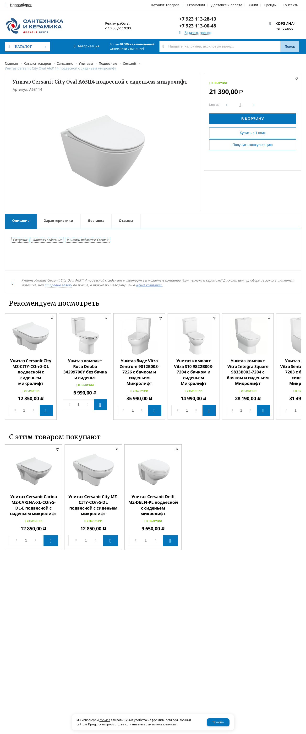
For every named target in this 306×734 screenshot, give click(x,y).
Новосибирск (21, 5)
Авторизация (88, 46)
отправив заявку (58, 285)
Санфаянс (65, 63)
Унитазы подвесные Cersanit (87, 240)
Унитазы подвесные (47, 240)
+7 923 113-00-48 (197, 26)
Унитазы (86, 63)
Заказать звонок (198, 33)
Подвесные (108, 63)
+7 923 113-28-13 (197, 19)
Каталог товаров (37, 63)
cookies (104, 720)
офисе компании (149, 285)
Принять (218, 722)
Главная (11, 63)
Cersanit (129, 63)
